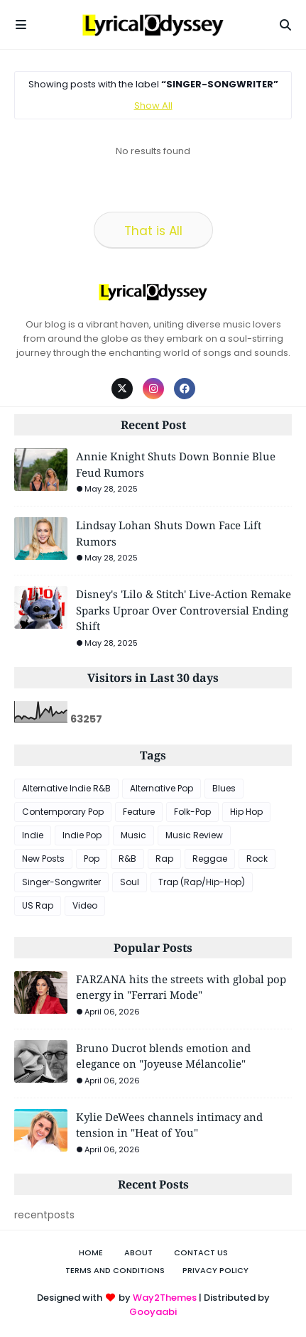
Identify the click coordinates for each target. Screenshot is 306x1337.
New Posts (43, 858)
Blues (224, 788)
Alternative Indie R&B (66, 788)
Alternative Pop (161, 788)
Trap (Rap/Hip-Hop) (201, 882)
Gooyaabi (153, 1312)
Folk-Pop (192, 812)
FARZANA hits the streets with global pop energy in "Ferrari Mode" (181, 987)
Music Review (194, 835)
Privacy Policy (215, 1270)
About (138, 1252)
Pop (91, 858)
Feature (139, 812)
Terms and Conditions (115, 1270)
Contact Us (201, 1252)
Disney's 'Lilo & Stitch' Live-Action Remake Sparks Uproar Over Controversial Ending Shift (183, 610)
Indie (32, 835)
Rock (257, 858)
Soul (129, 882)
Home (91, 1252)
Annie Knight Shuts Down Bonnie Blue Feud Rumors (175, 464)
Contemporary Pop (63, 812)
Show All (153, 105)
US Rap (37, 905)
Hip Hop (246, 812)
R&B (127, 858)
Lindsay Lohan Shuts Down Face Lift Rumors (168, 533)
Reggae (209, 858)
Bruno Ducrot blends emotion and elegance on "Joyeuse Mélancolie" (163, 1056)
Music (133, 835)
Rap (164, 858)
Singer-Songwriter (61, 882)
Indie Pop (82, 835)
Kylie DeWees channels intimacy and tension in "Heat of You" (169, 1125)
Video (84, 905)
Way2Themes (165, 1297)
